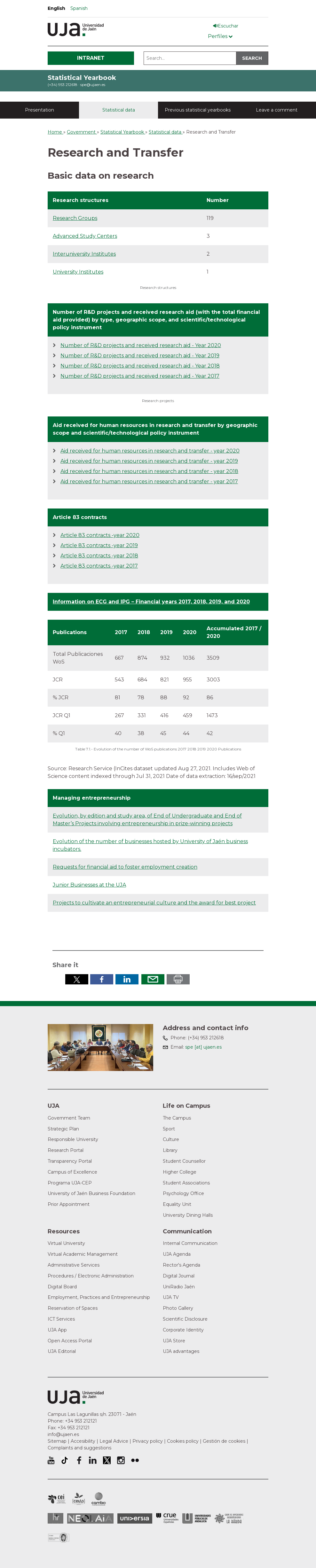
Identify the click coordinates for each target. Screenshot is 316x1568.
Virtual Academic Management (83, 1254)
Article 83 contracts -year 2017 (99, 566)
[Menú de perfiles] (220, 35)
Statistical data (118, 110)
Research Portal (65, 1150)
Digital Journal (178, 1276)
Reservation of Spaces (73, 1308)
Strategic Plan (63, 1129)
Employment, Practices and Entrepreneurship (99, 1297)
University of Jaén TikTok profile (64, 1460)
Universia (134, 1518)
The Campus (177, 1118)
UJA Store (174, 1341)
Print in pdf (178, 979)
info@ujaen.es (63, 1434)
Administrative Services (73, 1265)
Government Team (69, 1118)
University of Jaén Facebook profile (79, 1460)
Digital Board (62, 1287)
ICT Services (61, 1319)
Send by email (152, 979)
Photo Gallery (178, 1308)
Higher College (179, 1172)
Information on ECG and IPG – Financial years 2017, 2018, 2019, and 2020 (151, 602)
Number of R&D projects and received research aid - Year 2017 (139, 376)
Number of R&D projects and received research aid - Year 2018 (140, 366)
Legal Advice (113, 1441)
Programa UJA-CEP (70, 1183)
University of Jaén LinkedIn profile (93, 1460)
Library (170, 1150)
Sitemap (57, 1441)
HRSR (55, 1518)
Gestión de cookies (224, 1441)
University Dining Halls (188, 1215)
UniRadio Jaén (179, 1287)
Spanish (79, 8)
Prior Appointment (69, 1204)
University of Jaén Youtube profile (51, 1460)
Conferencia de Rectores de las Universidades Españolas (167, 1518)
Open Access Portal (70, 1341)
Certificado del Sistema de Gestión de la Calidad (59, 1537)
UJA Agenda (177, 1254)
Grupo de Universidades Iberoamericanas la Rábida (229, 1518)
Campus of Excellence (72, 1172)
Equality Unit (177, 1204)
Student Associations (186, 1183)
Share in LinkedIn (126, 979)
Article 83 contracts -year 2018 (99, 556)
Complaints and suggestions (79, 1448)
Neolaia (90, 1518)
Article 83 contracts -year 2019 (99, 545)
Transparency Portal (70, 1161)
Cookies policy (183, 1441)
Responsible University (73, 1139)
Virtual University (66, 1243)
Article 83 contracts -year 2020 (99, 535)
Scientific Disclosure (185, 1319)
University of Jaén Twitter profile (107, 1460)
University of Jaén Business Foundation (91, 1193)
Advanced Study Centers (85, 236)
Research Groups (75, 218)
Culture (171, 1139)
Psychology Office (183, 1193)
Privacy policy (147, 1441)
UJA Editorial (62, 1351)
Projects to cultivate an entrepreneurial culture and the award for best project (154, 903)
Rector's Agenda (181, 1265)
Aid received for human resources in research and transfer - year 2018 (149, 471)
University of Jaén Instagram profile (121, 1460)
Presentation (39, 110)
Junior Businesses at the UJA (89, 885)
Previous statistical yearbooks (198, 110)
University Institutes (78, 272)
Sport (169, 1129)
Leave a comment (276, 110)
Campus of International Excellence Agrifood (78, 1499)
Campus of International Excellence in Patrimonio (57, 1499)
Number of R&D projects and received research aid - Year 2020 (140, 345)
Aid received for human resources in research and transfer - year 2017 (149, 481)
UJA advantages (181, 1351)
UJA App (57, 1330)
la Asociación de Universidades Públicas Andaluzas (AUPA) (196, 1518)
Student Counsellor (184, 1161)
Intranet (91, 58)
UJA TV (171, 1297)
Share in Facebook (101, 979)
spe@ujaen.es (92, 84)
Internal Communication (190, 1243)
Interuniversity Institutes (84, 254)
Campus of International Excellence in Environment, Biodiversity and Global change (98, 1499)
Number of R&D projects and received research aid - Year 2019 (139, 356)
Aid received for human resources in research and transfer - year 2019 (149, 461)
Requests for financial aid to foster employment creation (125, 867)
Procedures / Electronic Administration (91, 1276)
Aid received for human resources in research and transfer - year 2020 (150, 451)
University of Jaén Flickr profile (135, 1460)
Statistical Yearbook (82, 78)
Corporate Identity (183, 1330)
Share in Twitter (76, 979)
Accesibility (83, 1441)
